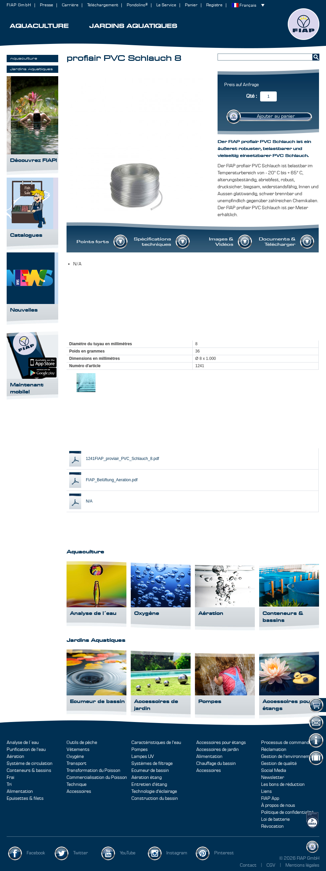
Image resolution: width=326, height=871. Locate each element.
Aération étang (146, 777)
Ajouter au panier (276, 116)
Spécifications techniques (152, 241)
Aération (15, 756)
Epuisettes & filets (25, 798)
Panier (191, 5)
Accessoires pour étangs (221, 742)
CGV (271, 865)
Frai (10, 777)
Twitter (80, 853)
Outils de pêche (82, 742)
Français (248, 5)
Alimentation (20, 791)
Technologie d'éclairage (154, 791)
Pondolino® (137, 5)
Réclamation (273, 749)
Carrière (70, 5)
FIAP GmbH (19, 5)
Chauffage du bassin (216, 763)
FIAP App (270, 798)
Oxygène (75, 756)
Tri (9, 784)
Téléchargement (102, 5)
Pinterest (224, 853)
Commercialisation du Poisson (97, 777)
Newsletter (272, 777)
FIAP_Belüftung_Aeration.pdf (111, 480)
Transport (76, 763)
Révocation (272, 826)
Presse (46, 5)
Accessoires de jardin (217, 749)
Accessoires (79, 791)
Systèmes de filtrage (152, 763)
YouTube (127, 853)
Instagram (176, 853)
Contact (248, 865)
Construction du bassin (154, 798)
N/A (89, 501)
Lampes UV (142, 756)
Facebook (36, 853)
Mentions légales (302, 865)
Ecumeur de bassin (150, 770)
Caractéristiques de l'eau (156, 742)
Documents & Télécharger (277, 241)
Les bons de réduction (283, 784)
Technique (76, 784)
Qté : (251, 96)
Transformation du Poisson (93, 770)
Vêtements (78, 749)
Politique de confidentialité (287, 812)
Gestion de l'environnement (289, 756)
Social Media (273, 770)
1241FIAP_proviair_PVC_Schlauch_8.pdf (122, 458)
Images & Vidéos (221, 241)
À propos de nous (278, 805)
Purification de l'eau (26, 749)
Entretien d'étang (149, 784)
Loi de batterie (275, 819)
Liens (266, 791)
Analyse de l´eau (23, 742)
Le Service (166, 5)
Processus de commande (286, 742)
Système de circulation (30, 763)
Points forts (93, 241)
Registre (214, 5)
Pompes (139, 749)
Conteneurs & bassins (29, 770)
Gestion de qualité (279, 763)
